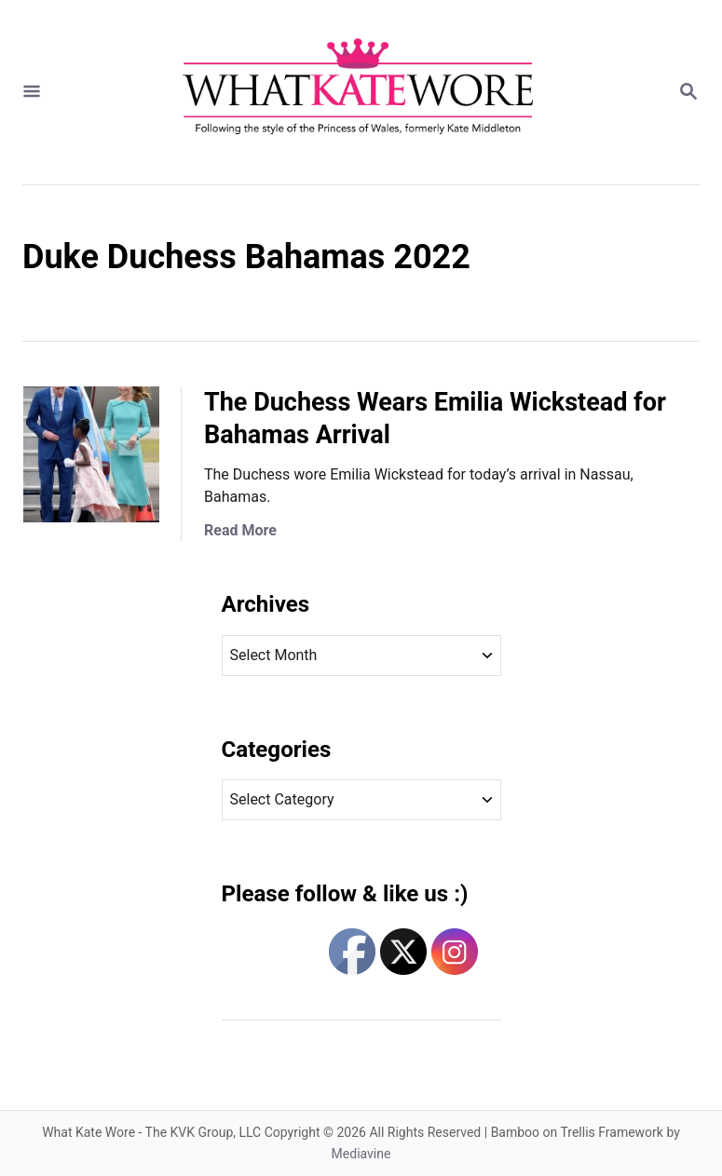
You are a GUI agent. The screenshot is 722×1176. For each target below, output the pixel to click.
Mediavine (361, 1153)
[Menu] (31, 92)
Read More (240, 530)
